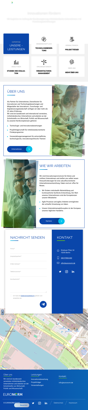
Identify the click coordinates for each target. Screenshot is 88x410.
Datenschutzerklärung (27, 296)
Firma (12, 249)
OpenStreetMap (75, 369)
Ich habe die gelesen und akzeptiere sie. (27, 297)
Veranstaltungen (37, 385)
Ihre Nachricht (15, 279)
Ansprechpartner (15, 256)
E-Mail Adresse (15, 264)
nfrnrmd (68, 263)
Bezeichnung (43, 304)
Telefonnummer (15, 271)
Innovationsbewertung (39, 379)
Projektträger (36, 382)
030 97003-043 (66, 258)
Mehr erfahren (41, 29)
